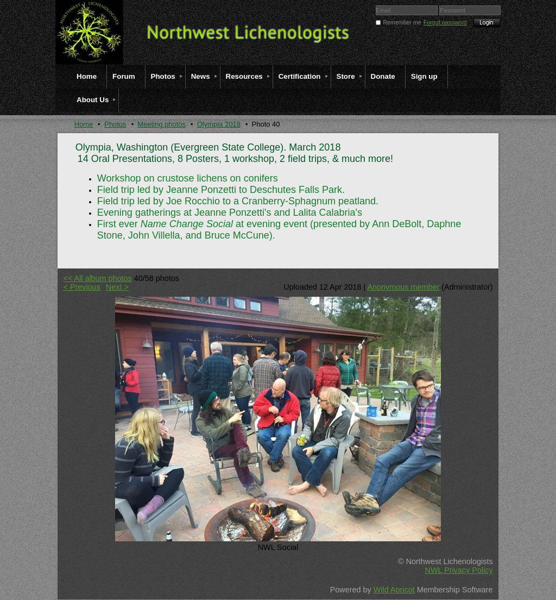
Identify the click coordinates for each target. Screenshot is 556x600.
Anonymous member (403, 287)
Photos (115, 124)
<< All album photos (97, 278)
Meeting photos (161, 124)
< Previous (81, 287)
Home (83, 124)
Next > (117, 287)
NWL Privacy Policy (459, 570)
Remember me (402, 22)
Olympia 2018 (219, 124)
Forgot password (445, 22)
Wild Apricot (394, 589)
